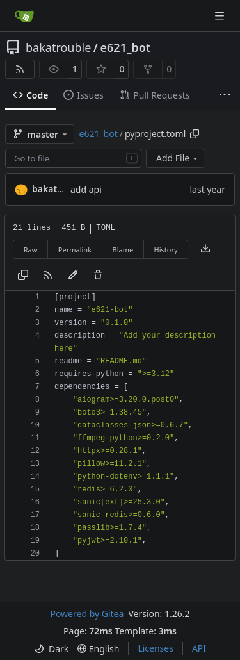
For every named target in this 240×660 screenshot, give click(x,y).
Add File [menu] (178, 158)
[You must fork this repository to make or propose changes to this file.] (73, 275)
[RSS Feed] (20, 69)
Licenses (155, 648)
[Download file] (205, 249)
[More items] (224, 95)
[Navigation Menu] (221, 15)
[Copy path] (194, 133)
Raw (31, 249)
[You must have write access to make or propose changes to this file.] (98, 275)
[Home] (24, 16)
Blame (122, 249)
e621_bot (125, 47)
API (199, 648)
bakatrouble (58, 47)
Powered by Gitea (87, 613)
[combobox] (73, 158)
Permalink (75, 249)
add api (86, 189)
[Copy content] (23, 275)
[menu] (51, 649)
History (166, 249)
